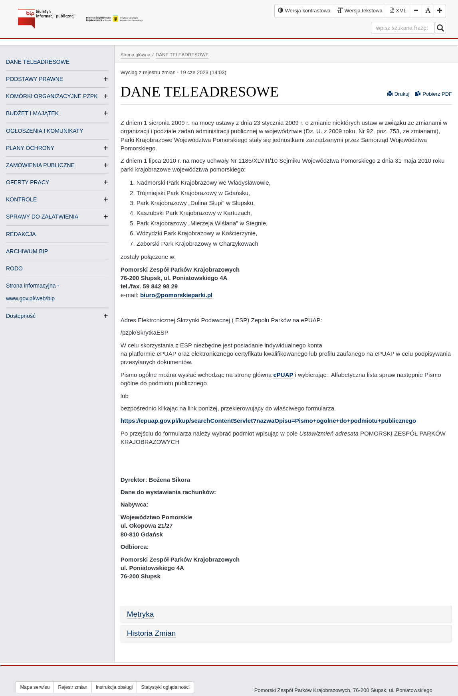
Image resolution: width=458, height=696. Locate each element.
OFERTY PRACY (27, 182)
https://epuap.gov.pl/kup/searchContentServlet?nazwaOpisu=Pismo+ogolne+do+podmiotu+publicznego (268, 420)
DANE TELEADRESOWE (37, 62)
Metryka (140, 614)
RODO (14, 268)
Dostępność (21, 316)
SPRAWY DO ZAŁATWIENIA (42, 216)
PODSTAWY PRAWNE (34, 79)
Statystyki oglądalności (165, 687)
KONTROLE (21, 199)
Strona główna (136, 54)
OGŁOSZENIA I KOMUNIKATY (44, 131)
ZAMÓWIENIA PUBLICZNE (40, 165)
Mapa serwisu (35, 687)
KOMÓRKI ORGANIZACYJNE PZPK (51, 96)
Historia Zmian (151, 633)
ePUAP (283, 374)
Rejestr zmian (72, 687)
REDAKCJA (21, 234)
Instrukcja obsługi (114, 687)
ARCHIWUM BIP (27, 251)
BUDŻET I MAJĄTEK (32, 113)
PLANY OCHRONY (30, 148)
